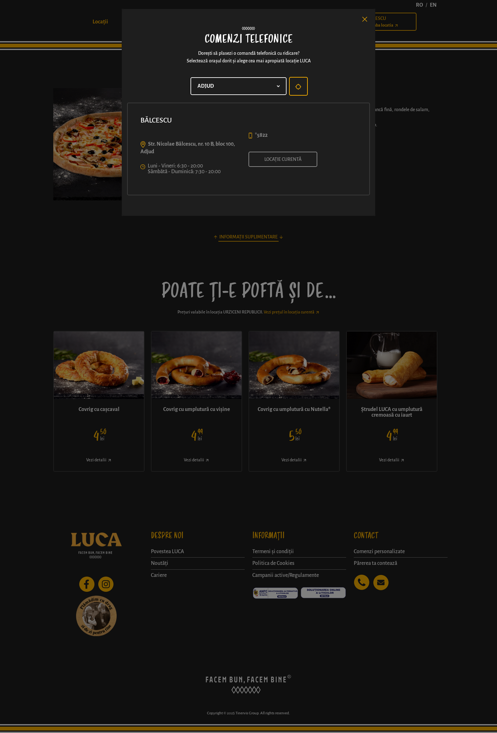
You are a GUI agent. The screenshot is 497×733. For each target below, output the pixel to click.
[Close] (365, 19)
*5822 (261, 135)
